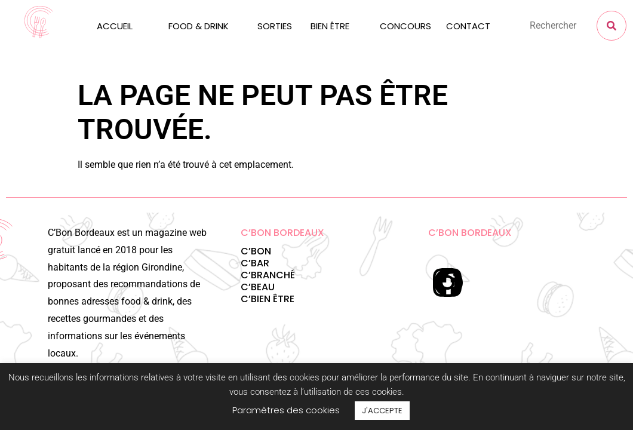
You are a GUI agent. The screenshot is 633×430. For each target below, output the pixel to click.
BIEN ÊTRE (330, 26)
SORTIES (274, 26)
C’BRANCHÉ (268, 275)
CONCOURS (405, 26)
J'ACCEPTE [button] (382, 410)
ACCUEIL (115, 26)
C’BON (256, 251)
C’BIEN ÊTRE (267, 299)
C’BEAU (258, 287)
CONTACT (468, 26)
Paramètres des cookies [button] (286, 410)
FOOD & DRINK (198, 26)
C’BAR (255, 263)
